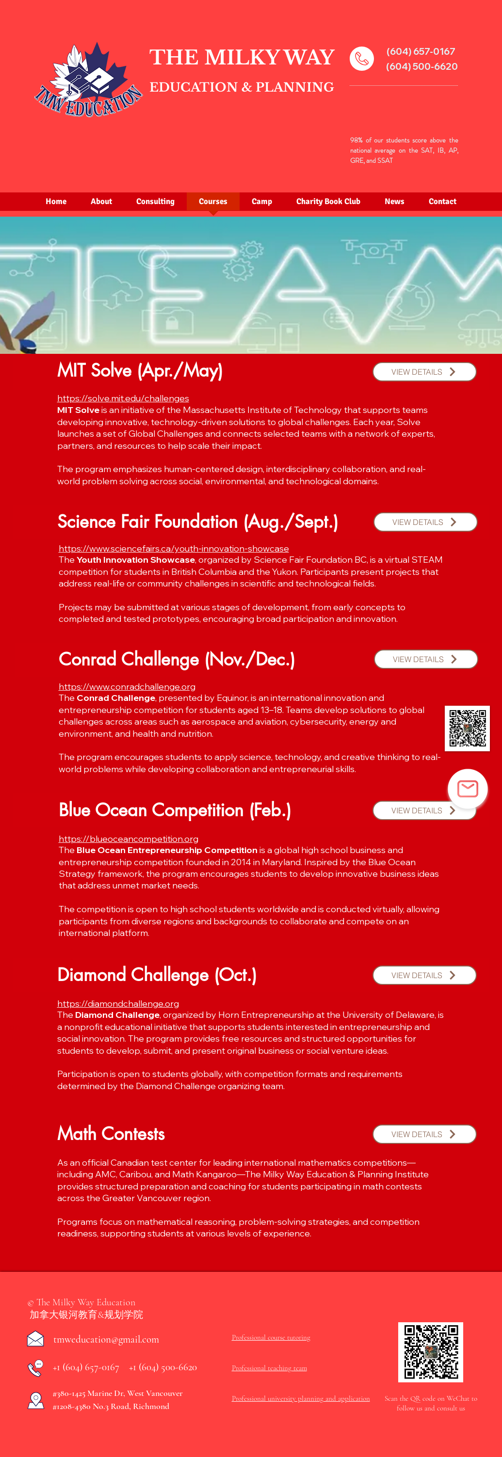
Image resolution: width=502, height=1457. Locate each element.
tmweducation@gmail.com (106, 1339)
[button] (424, 371)
